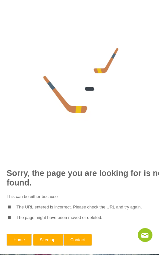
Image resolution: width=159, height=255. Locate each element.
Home (19, 239)
